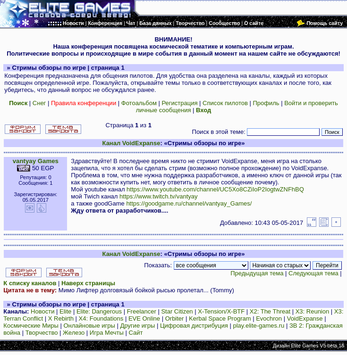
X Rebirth (61, 318)
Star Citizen (177, 311)
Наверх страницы (88, 283)
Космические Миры (30, 325)
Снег (39, 103)
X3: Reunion (313, 311)
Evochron (269, 318)
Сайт (135, 332)
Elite (65, 311)
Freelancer (141, 311)
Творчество (41, 332)
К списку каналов (29, 283)
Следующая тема (313, 273)
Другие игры (137, 325)
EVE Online (144, 318)
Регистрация (179, 103)
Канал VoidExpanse (131, 143)
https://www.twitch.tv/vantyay (158, 196)
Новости (42, 311)
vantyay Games (36, 161)
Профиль (266, 103)
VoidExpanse (305, 318)
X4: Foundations (101, 318)
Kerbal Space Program (220, 318)
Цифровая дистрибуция (194, 325)
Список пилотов (225, 103)
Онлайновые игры (89, 325)
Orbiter (174, 318)
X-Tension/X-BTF (221, 311)
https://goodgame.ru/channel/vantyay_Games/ (189, 203)
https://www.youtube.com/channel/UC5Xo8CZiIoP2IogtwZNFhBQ (215, 189)
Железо (74, 332)
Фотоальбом (139, 103)
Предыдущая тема (256, 273)
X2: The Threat (270, 311)
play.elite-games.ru (258, 325)
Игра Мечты (107, 332)
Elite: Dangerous (99, 311)
